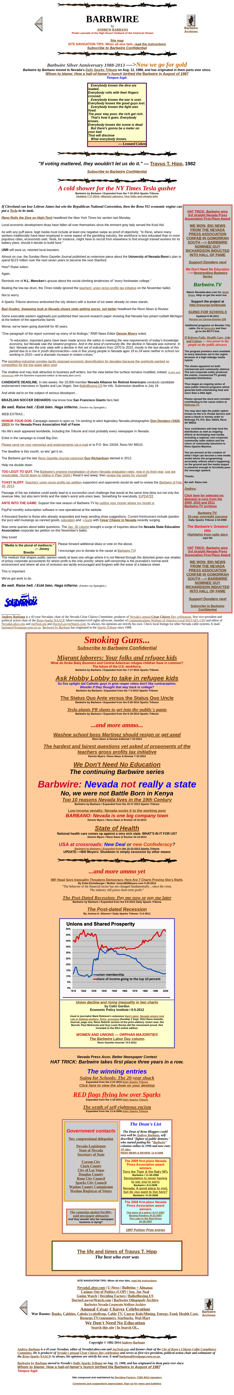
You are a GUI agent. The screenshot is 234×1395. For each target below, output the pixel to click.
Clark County (91, 1166)
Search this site (102, 1328)
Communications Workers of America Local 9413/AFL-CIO (167, 620)
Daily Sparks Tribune (135, 1082)
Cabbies (69, 1314)
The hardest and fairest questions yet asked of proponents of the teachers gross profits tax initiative (117, 749)
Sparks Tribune (107, 627)
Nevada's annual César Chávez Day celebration (88, 1353)
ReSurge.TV (192, 404)
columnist (73, 458)
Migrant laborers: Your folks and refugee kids (117, 657)
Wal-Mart (142, 1318)
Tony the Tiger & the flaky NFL (145, 1171)
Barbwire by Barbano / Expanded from (98, 848)
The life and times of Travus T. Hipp (117, 1251)
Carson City (91, 1162)
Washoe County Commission (91, 1187)
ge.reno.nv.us (151, 1356)
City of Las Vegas (91, 1170)
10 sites (125, 1149)
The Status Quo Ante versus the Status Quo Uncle (117, 698)
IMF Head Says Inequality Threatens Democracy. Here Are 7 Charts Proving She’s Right (116, 880)
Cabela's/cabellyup (91, 1314)
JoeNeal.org (38, 624)
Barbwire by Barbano (32, 1363)
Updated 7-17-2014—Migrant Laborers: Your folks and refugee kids (117, 196)
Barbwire (165, 482)
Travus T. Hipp (166, 163)
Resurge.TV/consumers (98, 1318)
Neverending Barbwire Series (210, 274)
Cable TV (115, 1314)
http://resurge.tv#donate (207, 305)
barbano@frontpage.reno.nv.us (21, 627)
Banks (56, 1314)
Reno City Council (91, 1179)
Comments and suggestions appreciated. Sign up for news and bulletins (117, 1383)
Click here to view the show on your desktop (117, 1085)
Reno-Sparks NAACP (50, 620)
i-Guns (87, 520)
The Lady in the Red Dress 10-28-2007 (145, 1220)
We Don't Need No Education (117, 764)
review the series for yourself (126, 475)
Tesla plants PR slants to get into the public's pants (117, 709)
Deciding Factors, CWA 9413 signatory (138, 1377)
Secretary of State (91, 1155)
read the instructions (150, 44)
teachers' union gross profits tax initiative (107, 288)
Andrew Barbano (148, 1135)
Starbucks (125, 1318)
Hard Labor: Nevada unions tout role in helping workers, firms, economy (117, 1018)
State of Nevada (91, 1150)
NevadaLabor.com (13, 624)
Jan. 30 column (78, 527)
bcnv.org (209, 328)
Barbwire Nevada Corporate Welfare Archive (115, 1304)
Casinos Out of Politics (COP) (103, 1292)
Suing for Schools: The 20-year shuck (117, 1077)
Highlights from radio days (208, 534)
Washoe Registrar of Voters (91, 1191)
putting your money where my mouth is (127, 503)
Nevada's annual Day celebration (160, 616)
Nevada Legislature (91, 1146)
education (68, 520)
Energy (162, 1314)
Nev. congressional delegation (91, 1139)
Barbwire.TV (126, 550)
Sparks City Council (90, 1183)
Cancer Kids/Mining (139, 1314)
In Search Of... (128, 1328)
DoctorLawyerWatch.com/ (69, 624)
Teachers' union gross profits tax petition (53, 482)
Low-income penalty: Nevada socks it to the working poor (117, 811)
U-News (114, 1288)
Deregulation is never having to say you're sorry (145, 1180)
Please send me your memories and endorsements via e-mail (45, 444)
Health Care (188, 1314)
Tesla (13, 211)
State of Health (117, 828)
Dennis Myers (126, 333)
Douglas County (91, 1174)
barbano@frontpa (131, 1356)
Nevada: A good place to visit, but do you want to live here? (145, 1190)
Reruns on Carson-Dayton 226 (207, 319)
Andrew (190, 489)
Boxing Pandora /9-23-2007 (145, 1215)
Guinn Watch (87, 1296)
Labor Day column (128, 1039)
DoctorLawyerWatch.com (91, 1300)
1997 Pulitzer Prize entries (145, 1230)
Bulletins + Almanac (137, 1288)
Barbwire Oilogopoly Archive (136, 1300)
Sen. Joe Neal (139, 1292)
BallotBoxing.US (90, 385)
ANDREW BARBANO (112, 29)
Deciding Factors (113, 1296)
